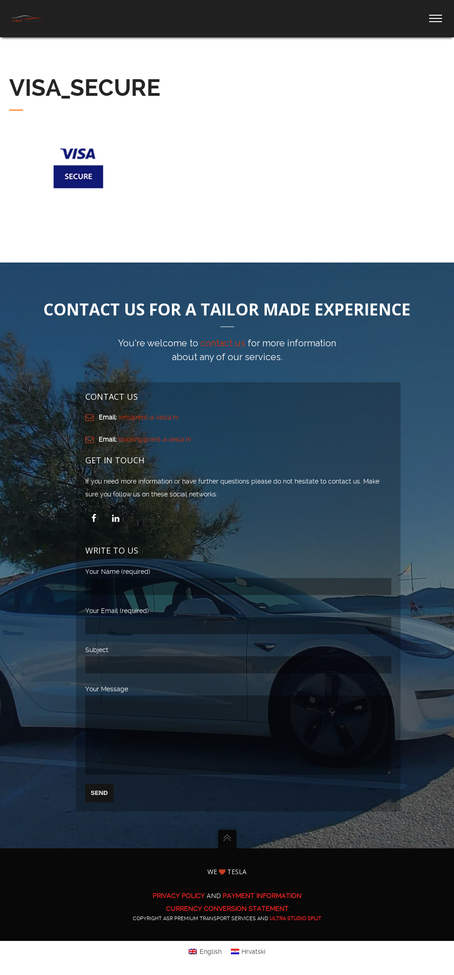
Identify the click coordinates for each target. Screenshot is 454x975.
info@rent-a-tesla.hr (149, 417)
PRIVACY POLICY (179, 909)
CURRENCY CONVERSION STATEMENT (227, 922)
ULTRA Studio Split (295, 932)
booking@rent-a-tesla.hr (155, 439)
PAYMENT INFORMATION (262, 909)
